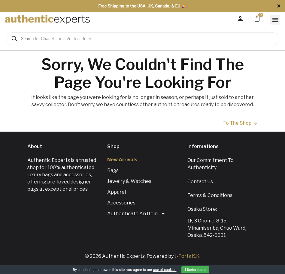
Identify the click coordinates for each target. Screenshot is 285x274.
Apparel (116, 192)
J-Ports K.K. (187, 256)
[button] (275, 20)
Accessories (121, 203)
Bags (113, 170)
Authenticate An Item (136, 214)
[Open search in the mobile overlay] (142, 38)
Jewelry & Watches (129, 181)
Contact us (200, 181)
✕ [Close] (278, 6)
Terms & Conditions (209, 195)
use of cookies (165, 270)
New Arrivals (122, 159)
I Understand (195, 270)
